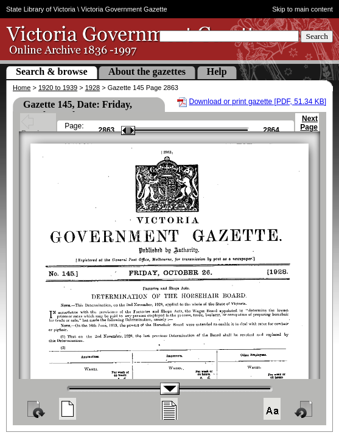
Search (317, 36)
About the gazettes (147, 71)
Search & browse (52, 71)
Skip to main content (302, 9)
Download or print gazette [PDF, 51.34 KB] (257, 101)
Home (21, 87)
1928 (92, 87)
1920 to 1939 (57, 87)
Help (217, 71)
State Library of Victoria (40, 9)
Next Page (309, 128)
